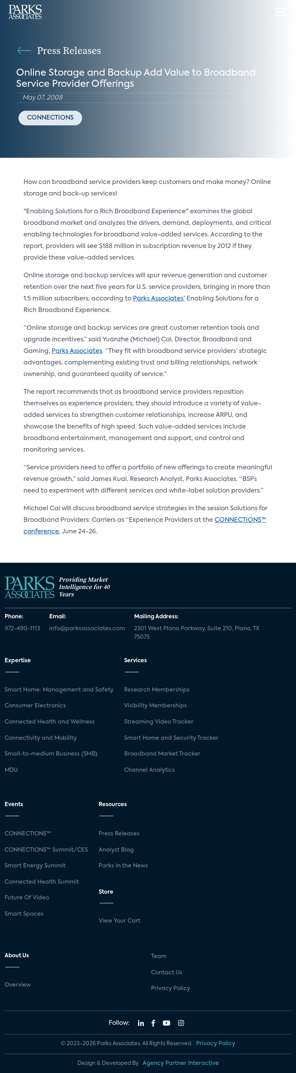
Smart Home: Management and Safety (59, 690)
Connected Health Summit (42, 882)
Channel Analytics (149, 770)
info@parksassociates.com (87, 628)
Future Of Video (27, 898)
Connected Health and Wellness (50, 722)
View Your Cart (119, 921)
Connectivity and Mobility (41, 738)
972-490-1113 (22, 628)
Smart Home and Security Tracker (171, 738)
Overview (18, 985)
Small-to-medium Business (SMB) (51, 754)
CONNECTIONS (50, 118)
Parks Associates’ (159, 299)
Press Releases (119, 834)
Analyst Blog (116, 850)
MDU (11, 770)
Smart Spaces (24, 914)
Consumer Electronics (35, 706)
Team (158, 956)
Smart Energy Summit (35, 866)
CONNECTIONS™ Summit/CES (46, 850)
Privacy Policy (170, 988)
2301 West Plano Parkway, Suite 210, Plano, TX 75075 (196, 633)
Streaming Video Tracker (158, 722)
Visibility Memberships (155, 706)
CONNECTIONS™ (28, 834)
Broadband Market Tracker (162, 754)
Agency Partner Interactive (181, 1063)
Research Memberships (157, 690)
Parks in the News (123, 866)
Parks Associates (77, 351)
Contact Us (166, 972)
